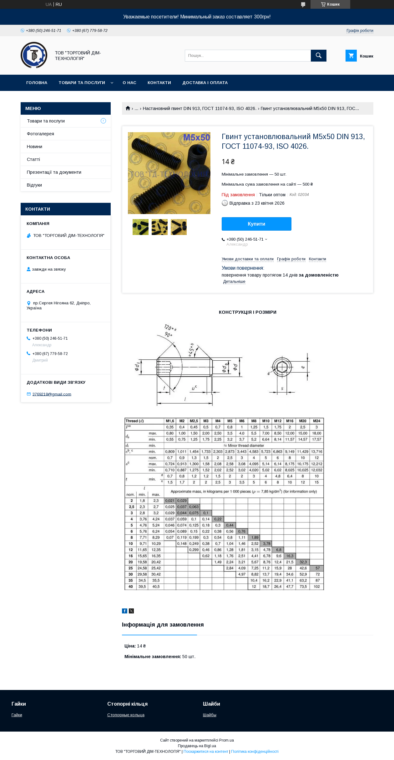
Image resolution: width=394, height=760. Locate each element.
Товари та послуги (81, 82)
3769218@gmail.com (52, 394)
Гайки (17, 714)
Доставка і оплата (205, 82)
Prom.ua (226, 740)
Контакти (159, 82)
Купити (256, 224)
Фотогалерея (40, 133)
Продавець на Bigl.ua (197, 746)
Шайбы (209, 714)
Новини (34, 146)
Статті (33, 159)
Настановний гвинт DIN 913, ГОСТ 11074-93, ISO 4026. (199, 108)
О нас (129, 82)
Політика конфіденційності (255, 751)
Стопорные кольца (125, 714)
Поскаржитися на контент (206, 751)
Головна (36, 82)
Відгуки (34, 185)
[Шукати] (318, 56)
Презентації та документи (54, 172)
